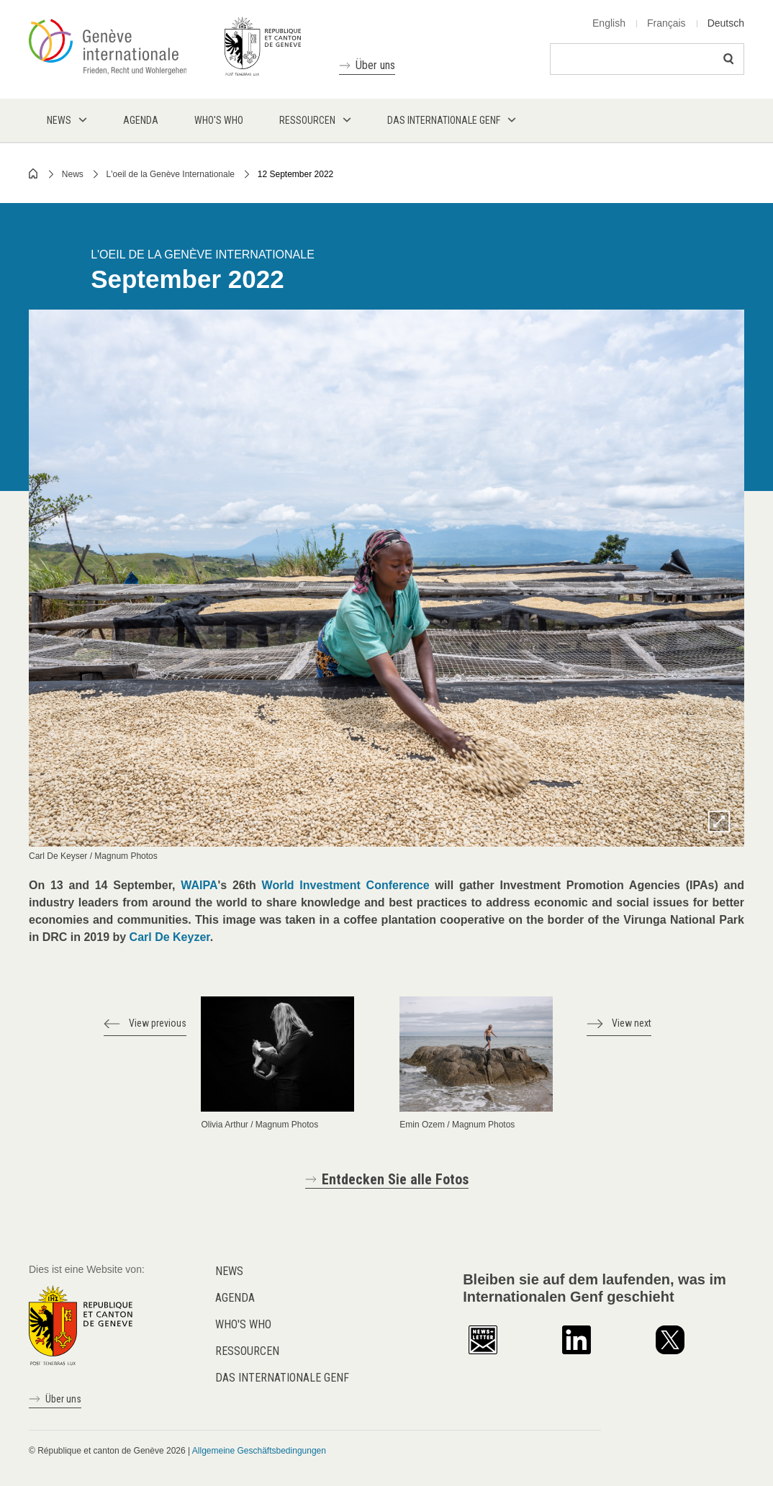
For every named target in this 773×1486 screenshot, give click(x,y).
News (72, 174)
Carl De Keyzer (170, 937)
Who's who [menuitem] (218, 120)
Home (34, 173)
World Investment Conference (346, 885)
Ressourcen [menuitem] (307, 120)
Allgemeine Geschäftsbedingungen (259, 1451)
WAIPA (199, 885)
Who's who (243, 1324)
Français (666, 23)
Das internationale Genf (282, 1377)
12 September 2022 (295, 174)
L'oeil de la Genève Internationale (171, 174)
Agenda (235, 1298)
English (608, 23)
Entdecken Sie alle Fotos (395, 1179)
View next (631, 1023)
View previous (157, 1023)
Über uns (375, 65)
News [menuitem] (59, 120)
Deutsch (726, 23)
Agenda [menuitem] (140, 120)
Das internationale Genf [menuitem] (443, 120)
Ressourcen (247, 1351)
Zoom (719, 821)
